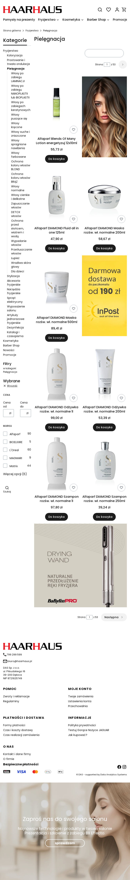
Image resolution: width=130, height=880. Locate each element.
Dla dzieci (17, 271)
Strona (99, 64)
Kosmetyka (10, 341)
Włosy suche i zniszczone (20, 134)
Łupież (15, 258)
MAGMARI (16, 458)
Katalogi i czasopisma (15, 334)
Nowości (8, 350)
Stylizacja (13, 276)
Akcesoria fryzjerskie (13, 283)
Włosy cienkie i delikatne (20, 197)
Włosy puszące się (19, 116)
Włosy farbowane (18, 155)
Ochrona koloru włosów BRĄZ (20, 178)
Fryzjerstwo (32, 30)
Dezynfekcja (15, 327)
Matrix (14, 466)
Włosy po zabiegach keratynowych (20, 106)
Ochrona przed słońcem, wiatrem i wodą (17, 228)
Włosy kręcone (16, 125)
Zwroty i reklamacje (16, 696)
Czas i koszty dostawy (18, 730)
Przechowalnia (78, 706)
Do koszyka (56, 159)
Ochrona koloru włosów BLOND (20, 165)
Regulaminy (11, 701)
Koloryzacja (14, 55)
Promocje (9, 355)
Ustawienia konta (79, 701)
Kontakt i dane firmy (17, 754)
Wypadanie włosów (19, 243)
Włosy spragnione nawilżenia (18, 144)
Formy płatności (14, 725)
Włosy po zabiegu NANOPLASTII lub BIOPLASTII (20, 91)
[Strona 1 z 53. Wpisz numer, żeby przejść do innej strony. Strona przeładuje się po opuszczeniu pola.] (107, 64)
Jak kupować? (77, 735)
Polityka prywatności (82, 725)
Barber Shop (11, 345)
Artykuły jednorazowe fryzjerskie (15, 319)
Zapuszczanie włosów (20, 205)
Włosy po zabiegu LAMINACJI (18, 77)
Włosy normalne (17, 188)
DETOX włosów (16, 214)
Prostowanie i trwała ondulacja (18, 62)
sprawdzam (65, 843)
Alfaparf (15, 434)
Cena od (7, 404)
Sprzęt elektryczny (15, 300)
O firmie (8, 759)
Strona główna (12, 30)
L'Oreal (14, 450)
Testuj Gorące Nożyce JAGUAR (88, 730)
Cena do (24, 404)
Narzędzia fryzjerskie (13, 291)
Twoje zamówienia (80, 696)
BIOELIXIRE (16, 442)
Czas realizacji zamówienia (21, 735)
